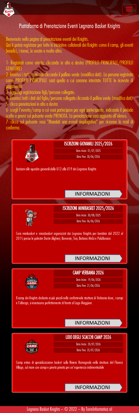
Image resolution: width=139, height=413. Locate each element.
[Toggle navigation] (129, 9)
